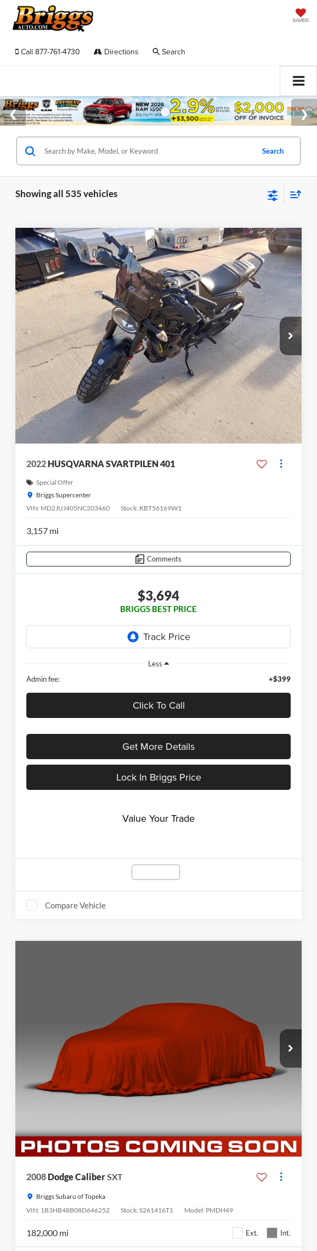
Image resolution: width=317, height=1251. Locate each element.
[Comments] (158, 559)
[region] (158, 679)
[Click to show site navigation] (298, 81)
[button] (47, 52)
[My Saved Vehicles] (300, 16)
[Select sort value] (293, 194)
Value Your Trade (158, 818)
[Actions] (281, 464)
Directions (116, 51)
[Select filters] (273, 194)
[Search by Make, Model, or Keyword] (147, 151)
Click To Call (159, 705)
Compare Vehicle (75, 905)
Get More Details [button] (158, 746)
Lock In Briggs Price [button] (158, 777)
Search (273, 151)
